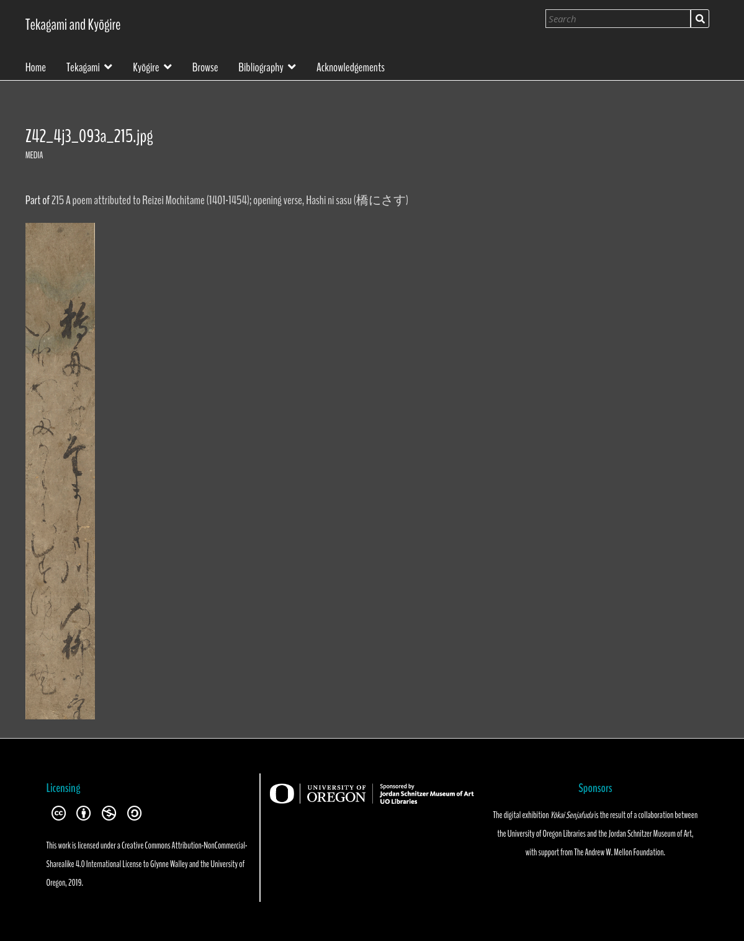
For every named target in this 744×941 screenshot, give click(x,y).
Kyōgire (146, 66)
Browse (205, 66)
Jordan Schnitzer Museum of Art (650, 833)
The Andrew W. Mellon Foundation (618, 852)
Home (36, 66)
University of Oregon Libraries (547, 833)
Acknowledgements (350, 66)
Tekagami (83, 66)
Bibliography (261, 66)
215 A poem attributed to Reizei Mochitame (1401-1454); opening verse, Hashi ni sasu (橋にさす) (230, 200)
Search (700, 18)
